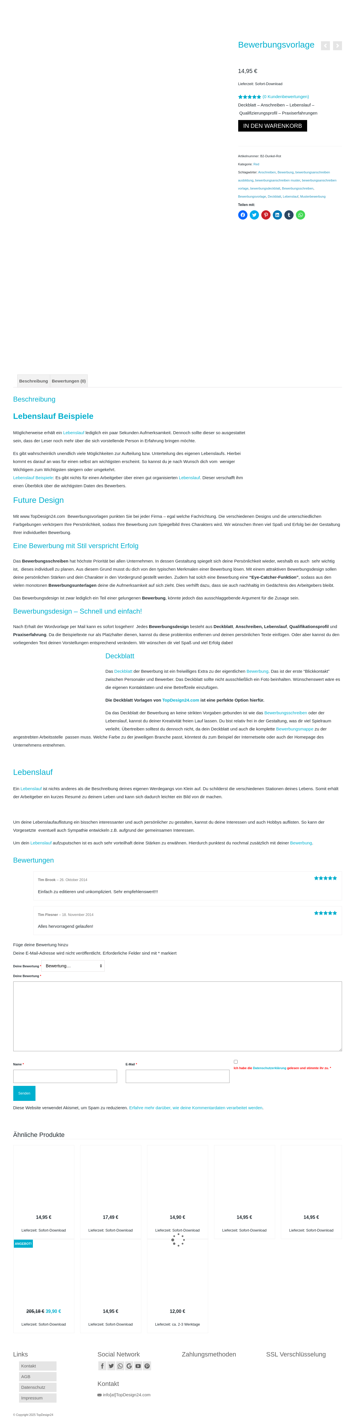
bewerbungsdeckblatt (265, 188)
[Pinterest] (147, 1365)
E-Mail (131, 1064)
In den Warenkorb (272, 126)
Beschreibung (33, 380)
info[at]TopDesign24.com (124, 1394)
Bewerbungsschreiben (297, 188)
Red (256, 164)
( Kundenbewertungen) (286, 96)
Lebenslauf (290, 196)
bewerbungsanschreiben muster (277, 180)
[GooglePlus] (129, 1365)
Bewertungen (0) (69, 380)
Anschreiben (267, 172)
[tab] (33, 380)
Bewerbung (285, 172)
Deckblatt (274, 196)
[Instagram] (120, 1365)
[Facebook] (102, 1365)
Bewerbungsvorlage (252, 196)
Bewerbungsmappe (294, 728)
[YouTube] (138, 1365)
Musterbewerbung (313, 196)
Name (18, 1064)
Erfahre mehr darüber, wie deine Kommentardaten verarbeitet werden (195, 1107)
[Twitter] (111, 1365)
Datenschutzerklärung (269, 1068)
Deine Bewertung (27, 966)
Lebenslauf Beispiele (33, 477)
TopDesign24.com (180, 700)
